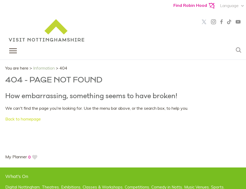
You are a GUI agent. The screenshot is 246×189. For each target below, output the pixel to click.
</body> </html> (123, 94)
